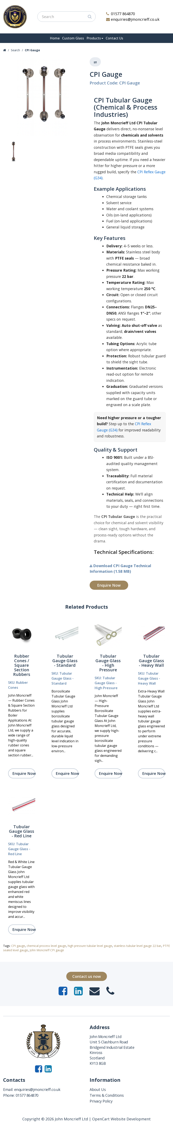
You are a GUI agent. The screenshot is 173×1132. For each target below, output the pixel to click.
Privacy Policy (101, 1101)
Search (15, 50)
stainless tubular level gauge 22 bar (137, 946)
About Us (98, 1089)
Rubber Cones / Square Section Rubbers (21, 665)
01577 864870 (120, 13)
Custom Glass (73, 38)
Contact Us (114, 38)
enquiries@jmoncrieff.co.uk (132, 19)
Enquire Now (109, 585)
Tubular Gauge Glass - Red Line (21, 831)
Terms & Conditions (107, 1095)
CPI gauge (18, 946)
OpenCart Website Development (121, 1118)
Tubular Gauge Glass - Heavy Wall (151, 660)
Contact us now (86, 976)
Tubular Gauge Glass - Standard (65, 660)
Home (55, 38)
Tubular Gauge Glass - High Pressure (108, 663)
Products (93, 38)
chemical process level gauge (46, 946)
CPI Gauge (32, 50)
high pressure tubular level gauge (90, 946)
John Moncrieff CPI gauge (47, 950)
